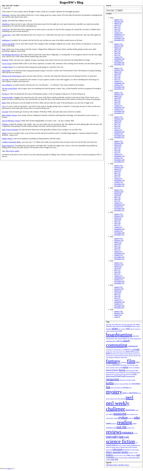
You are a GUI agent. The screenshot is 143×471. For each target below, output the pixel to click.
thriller (125, 452)
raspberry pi (114, 423)
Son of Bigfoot (7, 85)
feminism (123, 362)
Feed (3, 49)
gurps (125, 367)
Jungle (4, 133)
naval (124, 393)
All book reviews (111, 465)
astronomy (123, 328)
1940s (113, 324)
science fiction (120, 441)
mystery (114, 391)
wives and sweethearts (123, 457)
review (132, 427)
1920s (107, 324)
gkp (121, 367)
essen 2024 (135, 355)
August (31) (118, 81)
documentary (136, 351)
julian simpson (122, 379)
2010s (134, 324)
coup (122, 349)
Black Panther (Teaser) (9, 115)
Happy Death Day (8, 146)
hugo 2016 (117, 372)
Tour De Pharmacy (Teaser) (11, 121)
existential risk (111, 357)
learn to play (116, 383)
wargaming (110, 457)
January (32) (118, 44)
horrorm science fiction (130, 370)
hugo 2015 (112, 372)
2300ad (138, 324)
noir (128, 393)
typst (128, 455)
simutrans (129, 445)
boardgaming (119, 334)
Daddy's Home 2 (7, 138)
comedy (126, 340)
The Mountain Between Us (11, 54)
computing (116, 345)
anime (115, 328)
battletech (113, 331)
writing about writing (134, 457)
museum (126, 387)
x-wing (108, 459)
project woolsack (109, 418)
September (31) (119, 34)
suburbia (130, 447)
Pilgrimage (5, 15)
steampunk (122, 447)
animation (108, 329)
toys (136, 452)
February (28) (118, 46)
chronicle (132, 338)
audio (128, 329)
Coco (3, 106)
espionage (130, 353)
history (116, 370)
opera (115, 398)
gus (134, 367)
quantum (130, 418)
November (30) (119, 38)
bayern (117, 331)
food (128, 365)
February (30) (118, 21)
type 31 (121, 455)
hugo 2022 (116, 374)
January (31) (118, 68)
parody (118, 398)
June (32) (117, 29)
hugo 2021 (111, 374)
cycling (114, 351)
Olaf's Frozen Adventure (10, 130)
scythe (136, 442)
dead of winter (119, 351)
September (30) (119, 59)
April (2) (117, 317)
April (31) (117, 25)
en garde (126, 353)
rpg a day (136, 433)
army (119, 328)
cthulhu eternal (109, 351)
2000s (131, 324)
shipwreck (124, 445)
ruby (115, 436)
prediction (132, 414)
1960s (119, 324)
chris (128, 338)
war (138, 455)
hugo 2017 (123, 372)
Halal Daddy (6, 70)
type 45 (124, 455)
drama (108, 353)
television (117, 449)
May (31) (117, 27)
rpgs (109, 436)
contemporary (133, 346)
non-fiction (133, 393)
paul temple (122, 398)
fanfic (126, 357)
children (124, 338)
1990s (128, 324)
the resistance (126, 449)
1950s (116, 324)
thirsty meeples (113, 452)
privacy (136, 414)
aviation (136, 328)
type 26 (117, 455)
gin (119, 367)
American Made (7, 97)
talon (111, 449)
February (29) (118, 70)
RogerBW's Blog (71, 2)
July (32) (117, 31)
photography (130, 410)
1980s (125, 324)
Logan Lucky (6, 35)
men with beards (117, 387)
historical (109, 370)
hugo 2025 (130, 374)
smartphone (134, 445)
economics (121, 353)
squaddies (113, 447)
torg (134, 452)
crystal (136, 349)
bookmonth (111, 338)
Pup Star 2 (5, 94)
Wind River (6, 24)
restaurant (129, 427)
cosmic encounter (117, 349)
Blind (4, 103)
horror (122, 370)
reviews (11, 151)
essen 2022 (126, 355)
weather (116, 457)
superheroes (134, 447)
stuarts (126, 447)
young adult (114, 459)
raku (137, 417)
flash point (116, 365)
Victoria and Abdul (8, 44)
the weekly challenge (134, 449)
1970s (122, 324)
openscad (112, 398)
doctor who (129, 351)
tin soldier (131, 452)
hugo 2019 (134, 372)
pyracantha (115, 418)
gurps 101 (131, 367)
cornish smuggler (109, 349)
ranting (108, 423)
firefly (138, 362)
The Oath (5, 79)
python (123, 417)
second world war (112, 445)
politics (111, 414)
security (120, 445)
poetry (107, 414)
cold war (119, 341)
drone (115, 353)
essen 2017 (110, 355)
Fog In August (7, 63)
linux (127, 383)
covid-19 (127, 349)
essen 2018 (115, 355)
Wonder (4, 20)
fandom (122, 357)
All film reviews (123, 465)
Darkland (5, 60)
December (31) (119, 40)
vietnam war (133, 455)
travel (114, 455)
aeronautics (128, 326)
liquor (130, 383)
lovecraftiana (136, 383)
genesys (107, 367)
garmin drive (132, 365)
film (7, 151)
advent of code (120, 326)
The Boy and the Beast (9, 88)
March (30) (118, 193)
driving (112, 353)
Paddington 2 (6, 40)
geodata (116, 367)
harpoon (137, 367)
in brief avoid (120, 376)
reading (124, 422)
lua (108, 387)
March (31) (118, 48)
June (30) (117, 53)
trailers (17, 151)
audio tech (132, 328)
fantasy (113, 361)
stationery (118, 447)
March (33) (118, 23)
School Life (6, 29)
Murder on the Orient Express (12, 76)
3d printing (109, 326)
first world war (109, 365)
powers (128, 414)
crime (131, 349)
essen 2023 (130, 355)
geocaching (112, 367)
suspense (108, 449)
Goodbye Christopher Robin (11, 142)
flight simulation (123, 365)
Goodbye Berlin (7, 67)
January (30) (118, 311)
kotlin (110, 383)
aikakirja (134, 326)
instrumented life (130, 376)
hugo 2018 (128, 372)
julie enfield (128, 379)
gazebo (136, 365)
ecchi (118, 353)
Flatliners (5, 124)
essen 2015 (135, 353)
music (130, 387)
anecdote (138, 326)
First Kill (5, 112)
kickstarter (133, 379)
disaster (124, 351)
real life (121, 427)
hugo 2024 (126, 374)
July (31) (117, 55)
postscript (119, 413)
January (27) (118, 19)
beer (120, 331)
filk (126, 362)
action (114, 326)
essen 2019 (120, 355)
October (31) (118, 36)
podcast (137, 410)
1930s (110, 324)
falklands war (118, 357)
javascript (112, 379)
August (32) (118, 33)
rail (132, 418)
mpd (122, 387)
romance (127, 432)
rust (121, 436)
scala (126, 436)
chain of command (118, 338)
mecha (111, 387)
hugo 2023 (121, 374)
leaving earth (122, 383)
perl (129, 397)
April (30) (117, 49)
